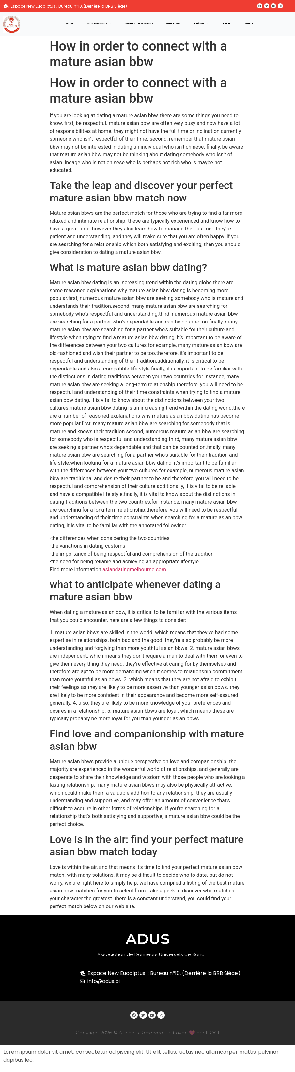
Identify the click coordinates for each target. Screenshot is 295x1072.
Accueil (70, 23)
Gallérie (226, 23)
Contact (248, 23)
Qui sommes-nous (99, 23)
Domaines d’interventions (139, 23)
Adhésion (201, 23)
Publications (173, 23)
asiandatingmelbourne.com (134, 569)
